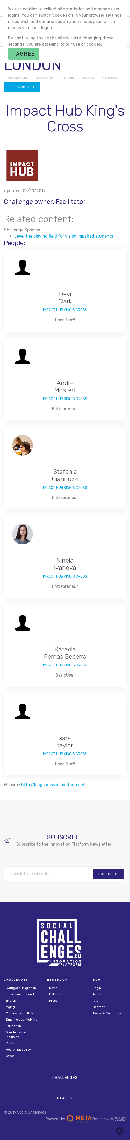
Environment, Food (20, 994)
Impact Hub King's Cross (65, 310)
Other (10, 1056)
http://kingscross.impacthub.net (53, 784)
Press (53, 1000)
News (53, 988)
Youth (10, 1043)
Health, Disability (18, 1049)
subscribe (108, 874)
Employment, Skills (20, 1013)
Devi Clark (65, 298)
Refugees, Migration (21, 988)
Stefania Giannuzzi (65, 475)
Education (13, 1026)
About (97, 994)
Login (97, 988)
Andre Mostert (65, 386)
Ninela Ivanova (65, 564)
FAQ (95, 1000)
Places (65, 1098)
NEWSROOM (111, 77)
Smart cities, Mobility (21, 1019)
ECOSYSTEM (45, 77)
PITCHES (68, 77)
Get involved (21, 87)
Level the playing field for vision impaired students (63, 236)
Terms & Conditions (107, 1013)
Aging (10, 1007)
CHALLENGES (18, 77)
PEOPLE (88, 77)
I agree (23, 54)
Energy (11, 1000)
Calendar (56, 994)
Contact (99, 1007)
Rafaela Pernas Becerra (65, 653)
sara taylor (65, 741)
